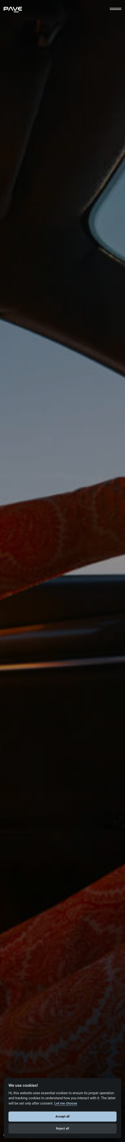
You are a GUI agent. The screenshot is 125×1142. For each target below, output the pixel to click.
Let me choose (65, 1103)
